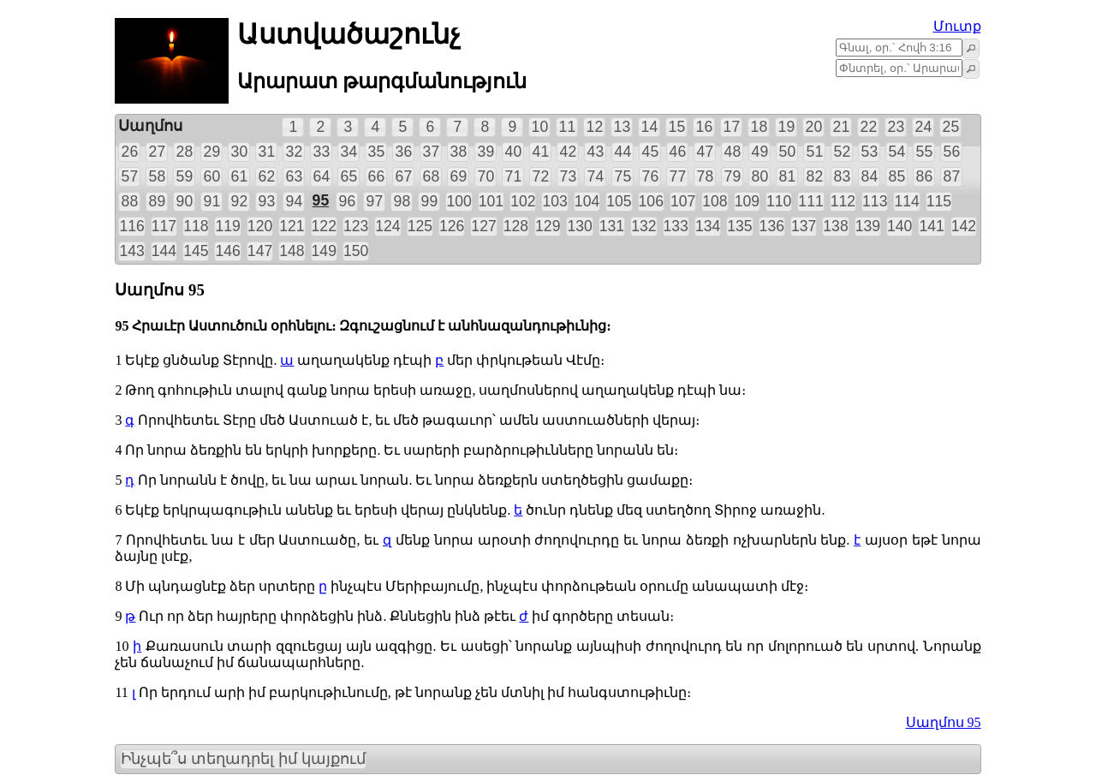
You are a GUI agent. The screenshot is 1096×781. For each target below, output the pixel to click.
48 (733, 151)
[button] (971, 48)
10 (540, 126)
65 (349, 176)
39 (486, 151)
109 (747, 201)
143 (131, 250)
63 (294, 176)
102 (522, 201)
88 (130, 201)
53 (870, 151)
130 (579, 226)
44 (623, 151)
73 (568, 176)
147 (259, 250)
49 (760, 151)
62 (267, 176)
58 (157, 176)
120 (259, 226)
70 (486, 176)
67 (404, 176)
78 (705, 176)
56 (952, 151)
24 (923, 126)
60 (212, 176)
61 (239, 176)
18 (759, 126)
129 (547, 226)
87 (952, 176)
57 (130, 176)
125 (420, 226)
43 (596, 151)
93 (267, 201)
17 (732, 126)
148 (291, 250)
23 (896, 126)
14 (649, 126)
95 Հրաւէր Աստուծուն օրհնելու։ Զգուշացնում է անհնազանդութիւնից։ (363, 326)
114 (906, 201)
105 (618, 201)
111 (810, 201)
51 (815, 151)
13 (622, 126)
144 (164, 250)
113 (874, 201)
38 (459, 151)
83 (842, 176)
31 (267, 151)
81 (787, 176)
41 (541, 151)
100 (458, 201)
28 (185, 151)
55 (924, 151)
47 (705, 151)
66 (376, 176)
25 (951, 126)
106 (651, 201)
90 (185, 201)
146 (227, 250)
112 (843, 201)
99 (429, 201)
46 (678, 151)
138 (835, 226)
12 (595, 126)
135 (739, 226)
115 (938, 201)
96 (347, 201)
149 (324, 250)
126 (451, 226)
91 (212, 201)
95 (321, 200)
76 (650, 176)
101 (491, 201)
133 (676, 226)
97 (375, 201)
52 (842, 151)
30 (239, 151)
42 (568, 151)
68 (431, 176)
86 (924, 176)
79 (733, 176)
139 (867, 226)
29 (212, 151)
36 (404, 151)
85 (897, 176)
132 (643, 226)
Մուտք (957, 26)
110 (778, 201)
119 (227, 226)
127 (483, 226)
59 (185, 176)
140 (899, 226)
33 (322, 151)
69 (459, 176)
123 (355, 226)
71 (513, 176)
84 (870, 176)
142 (963, 226)
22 (869, 126)
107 (682, 201)
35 (376, 151)
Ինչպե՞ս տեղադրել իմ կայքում (243, 758)
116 (131, 226)
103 (554, 201)
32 (294, 151)
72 (541, 176)
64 (322, 176)
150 (355, 250)
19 (786, 126)
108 (714, 201)
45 (650, 151)
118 (195, 226)
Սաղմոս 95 (943, 722)
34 (349, 151)
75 (623, 176)
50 (787, 151)
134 (707, 226)
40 (513, 151)
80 (760, 176)
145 (195, 250)
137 (803, 226)
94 (294, 201)
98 (402, 201)
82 (815, 176)
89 (157, 201)
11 (567, 126)
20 (814, 126)
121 (291, 226)
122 (324, 226)
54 (897, 151)
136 (771, 226)
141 (931, 226)
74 (596, 176)
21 (841, 126)
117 (164, 226)
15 (677, 126)
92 (239, 201)
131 (611, 226)
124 (387, 226)
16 (704, 126)
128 (515, 226)
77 (678, 176)
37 (431, 151)
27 (157, 151)
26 (130, 151)
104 (587, 201)
